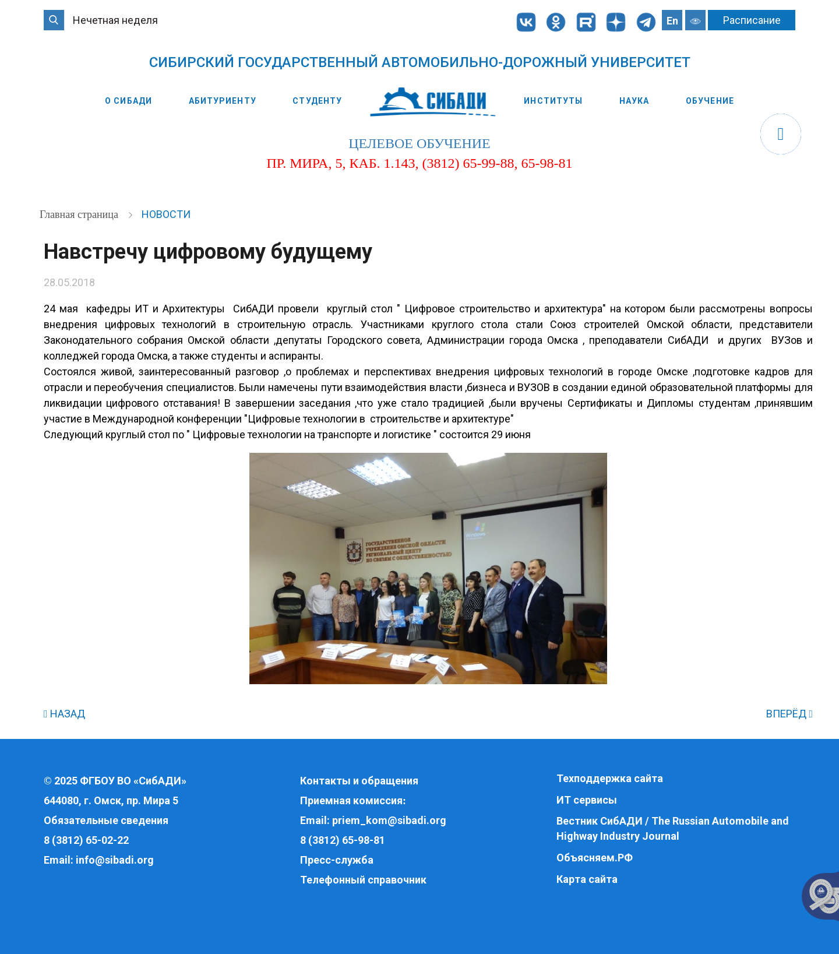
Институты (553, 100)
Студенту (317, 100)
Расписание (752, 20)
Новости (166, 214)
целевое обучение (419, 143)
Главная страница (80, 214)
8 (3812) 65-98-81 (342, 840)
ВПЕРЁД (789, 713)
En (672, 21)
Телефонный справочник (363, 880)
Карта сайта (587, 879)
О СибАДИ (128, 100)
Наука (634, 100)
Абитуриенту (222, 100)
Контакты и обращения (359, 781)
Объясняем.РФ (594, 857)
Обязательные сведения (106, 820)
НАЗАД (64, 713)
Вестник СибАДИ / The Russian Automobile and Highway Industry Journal (672, 828)
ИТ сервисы (586, 800)
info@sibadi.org (115, 860)
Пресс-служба (336, 860)
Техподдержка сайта (609, 778)
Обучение (710, 100)
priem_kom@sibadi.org (389, 820)
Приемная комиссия (351, 800)
